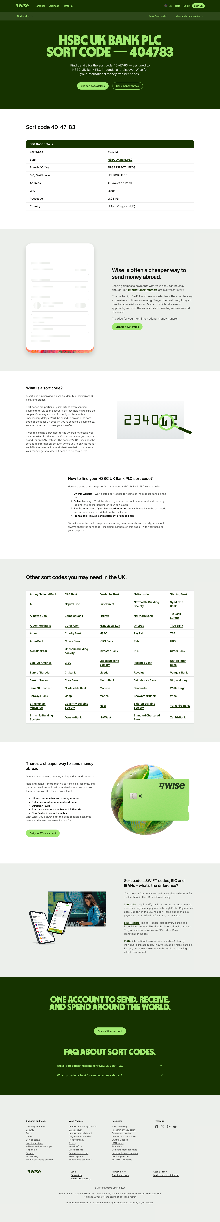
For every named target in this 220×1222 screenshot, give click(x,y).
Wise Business (76, 1149)
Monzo (104, 695)
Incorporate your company (125, 1153)
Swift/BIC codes (120, 1139)
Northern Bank (143, 615)
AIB (32, 604)
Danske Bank (73, 717)
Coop (68, 695)
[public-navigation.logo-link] (34, 1173)
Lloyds (104, 672)
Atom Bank (37, 641)
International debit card (80, 1133)
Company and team (36, 1126)
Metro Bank (107, 680)
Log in (187, 5)
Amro (33, 633)
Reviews (30, 1153)
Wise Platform (75, 1146)
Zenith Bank (178, 717)
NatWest (105, 717)
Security (30, 1129)
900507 (97, 1196)
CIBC (68, 662)
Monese (105, 688)
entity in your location (143, 1202)
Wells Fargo (177, 688)
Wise (173, 695)
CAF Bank (71, 594)
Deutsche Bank (110, 594)
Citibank (70, 672)
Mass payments (76, 1156)
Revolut (139, 672)
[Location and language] (168, 5)
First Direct (107, 604)
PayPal (138, 633)
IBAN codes (117, 1143)
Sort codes (130, 904)
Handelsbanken (110, 625)
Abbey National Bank (43, 594)
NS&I (103, 705)
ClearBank (71, 680)
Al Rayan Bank (39, 615)
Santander (140, 688)
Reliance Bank (143, 662)
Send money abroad (127, 85)
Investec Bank (109, 651)
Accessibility (32, 1156)
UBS (173, 641)
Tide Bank (176, 625)
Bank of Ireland (39, 680)
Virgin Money (178, 680)
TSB (173, 633)
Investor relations (34, 1143)
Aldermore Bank (40, 625)
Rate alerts (117, 1146)
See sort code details (93, 85)
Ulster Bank (177, 651)
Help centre (31, 1149)
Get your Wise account (43, 833)
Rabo (137, 641)
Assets (72, 1143)
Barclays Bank (39, 695)
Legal (73, 1171)
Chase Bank (72, 641)
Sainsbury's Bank (145, 680)
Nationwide (141, 594)
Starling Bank (178, 594)
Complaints (76, 1175)
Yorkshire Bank (180, 705)
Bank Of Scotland (41, 688)
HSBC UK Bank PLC (120, 159)
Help (177, 5)
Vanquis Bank (179, 672)
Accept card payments (80, 1159)
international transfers (143, 289)
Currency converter (121, 1133)
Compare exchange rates (124, 1149)
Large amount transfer (80, 1136)
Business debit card (78, 1153)
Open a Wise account (110, 1031)
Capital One (72, 604)
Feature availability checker (39, 1159)
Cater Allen (72, 625)
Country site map (120, 1175)
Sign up (198, 5)
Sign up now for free (127, 326)
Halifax (104, 615)
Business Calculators (122, 1159)
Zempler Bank (74, 615)
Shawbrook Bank (145, 695)
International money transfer (83, 1126)
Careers (30, 1136)
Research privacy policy (124, 1129)
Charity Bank (73, 633)
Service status (33, 1139)
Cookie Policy (160, 1171)
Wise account (75, 1129)
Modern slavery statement (166, 1175)
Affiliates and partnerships (39, 1146)
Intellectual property (81, 1178)
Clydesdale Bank (75, 688)
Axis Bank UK (38, 651)
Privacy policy (119, 1171)
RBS (136, 651)
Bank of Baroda (40, 672)
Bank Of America (40, 662)
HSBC (103, 633)
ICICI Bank (106, 641)
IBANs (127, 941)
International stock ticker (124, 1136)
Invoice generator (120, 1156)
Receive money (76, 1139)
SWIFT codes (132, 922)
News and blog (119, 1126)
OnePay (139, 625)
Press (28, 1133)
